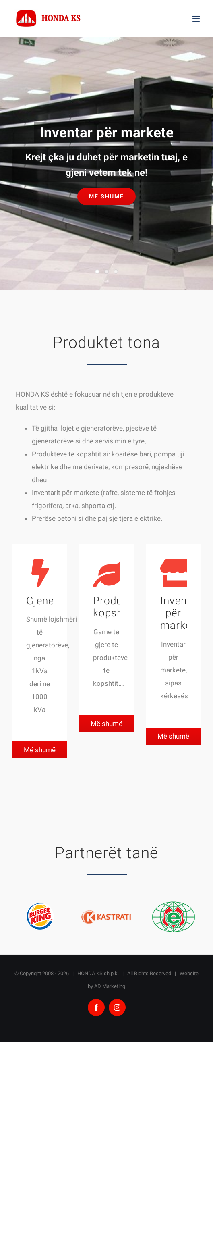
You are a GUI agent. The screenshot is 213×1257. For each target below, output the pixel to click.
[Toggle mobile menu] (196, 19)
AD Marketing (109, 986)
